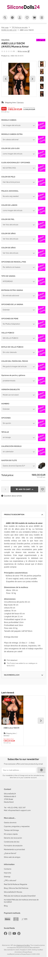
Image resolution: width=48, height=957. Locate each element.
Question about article (11, 496)
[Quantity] (5, 489)
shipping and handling (23, 945)
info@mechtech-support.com (19, 810)
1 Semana (20, 102)
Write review (22, 51)
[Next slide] (32, 79)
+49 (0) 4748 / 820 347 (16, 807)
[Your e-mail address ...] (18, 770)
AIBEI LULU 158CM (11, 728)
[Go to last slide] (6, 79)
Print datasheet (12, 660)
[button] (41, 64)
